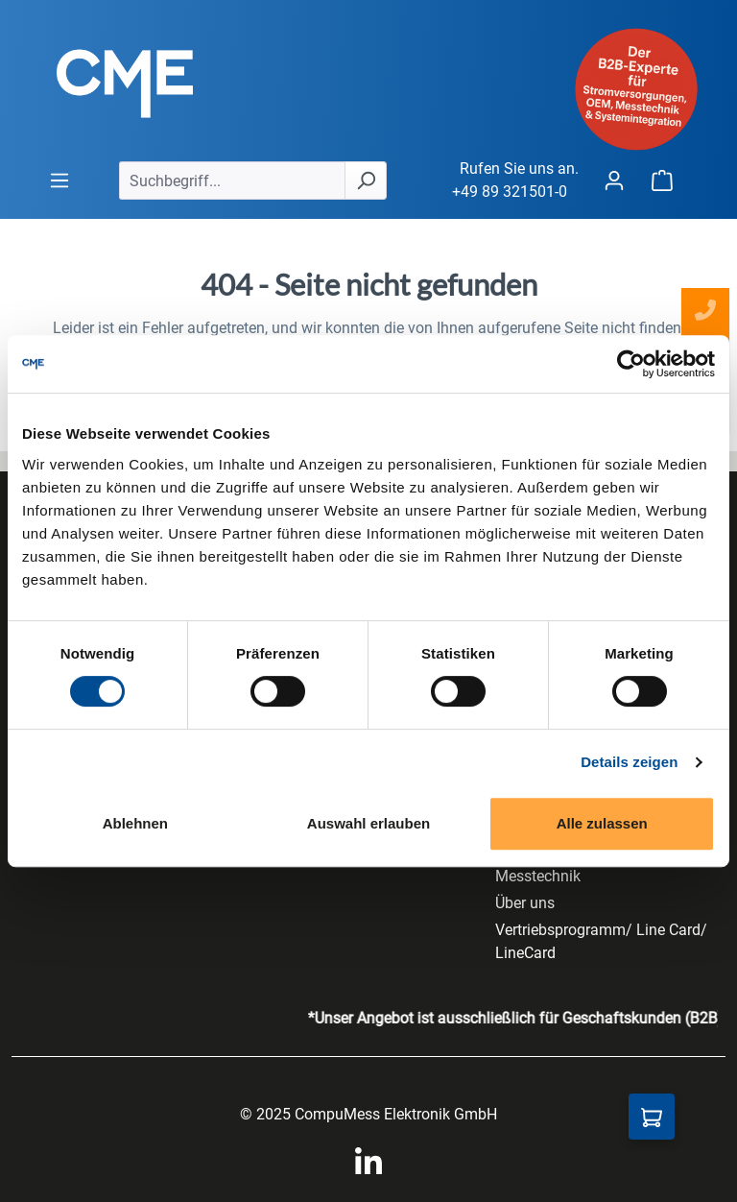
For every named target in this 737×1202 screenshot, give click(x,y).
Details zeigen (629, 762)
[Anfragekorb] (652, 1117)
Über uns (525, 903)
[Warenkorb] (662, 180)
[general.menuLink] (59, 180)
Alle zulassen (602, 823)
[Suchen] (366, 180)
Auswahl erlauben (368, 823)
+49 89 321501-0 (509, 191)
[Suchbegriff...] (232, 180)
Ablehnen (135, 823)
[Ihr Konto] (614, 180)
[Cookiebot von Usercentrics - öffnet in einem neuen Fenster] (631, 363)
